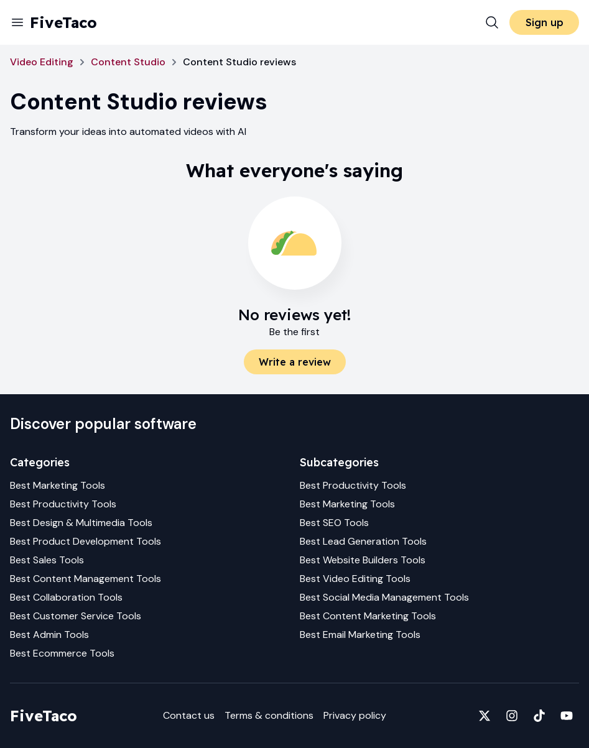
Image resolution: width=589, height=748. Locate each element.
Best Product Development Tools (85, 541)
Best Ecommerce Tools (62, 653)
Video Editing (41, 61)
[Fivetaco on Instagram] (511, 715)
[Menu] (17, 22)
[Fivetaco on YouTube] (566, 715)
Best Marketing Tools (57, 485)
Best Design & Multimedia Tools (81, 522)
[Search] (492, 22)
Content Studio (128, 61)
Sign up (544, 22)
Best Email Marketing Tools (360, 634)
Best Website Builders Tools (362, 559)
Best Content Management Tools (85, 578)
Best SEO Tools (334, 522)
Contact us (189, 715)
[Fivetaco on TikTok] (539, 715)
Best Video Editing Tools (355, 578)
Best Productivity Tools (63, 503)
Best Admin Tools (49, 634)
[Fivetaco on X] (484, 715)
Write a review (295, 362)
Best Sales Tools (47, 559)
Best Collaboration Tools (66, 597)
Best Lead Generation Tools (363, 541)
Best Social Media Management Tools (384, 597)
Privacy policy (354, 715)
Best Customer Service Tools (75, 615)
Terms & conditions (269, 715)
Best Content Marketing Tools (368, 615)
